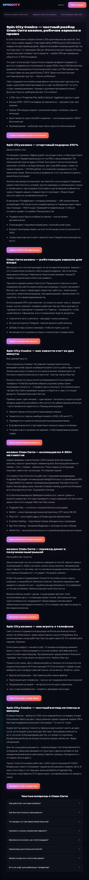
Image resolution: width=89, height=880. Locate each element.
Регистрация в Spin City (71, 14)
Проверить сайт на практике (23, 786)
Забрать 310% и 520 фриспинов (24, 250)
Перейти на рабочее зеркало (23, 341)
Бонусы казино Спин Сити (16, 14)
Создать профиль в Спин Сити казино (27, 135)
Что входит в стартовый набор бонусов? (29, 821)
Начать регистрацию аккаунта (24, 442)
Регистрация (77, 5)
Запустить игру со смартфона (24, 698)
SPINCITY (11, 4)
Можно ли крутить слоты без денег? (26, 858)
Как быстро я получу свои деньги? (25, 812)
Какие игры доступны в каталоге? (25, 849)
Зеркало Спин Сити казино (44, 14)
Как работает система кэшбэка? (25, 803)
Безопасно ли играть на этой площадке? (29, 840)
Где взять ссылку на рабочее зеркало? (28, 830)
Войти (61, 5)
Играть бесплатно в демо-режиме (25, 539)
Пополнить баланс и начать (22, 617)
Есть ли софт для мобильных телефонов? (29, 867)
